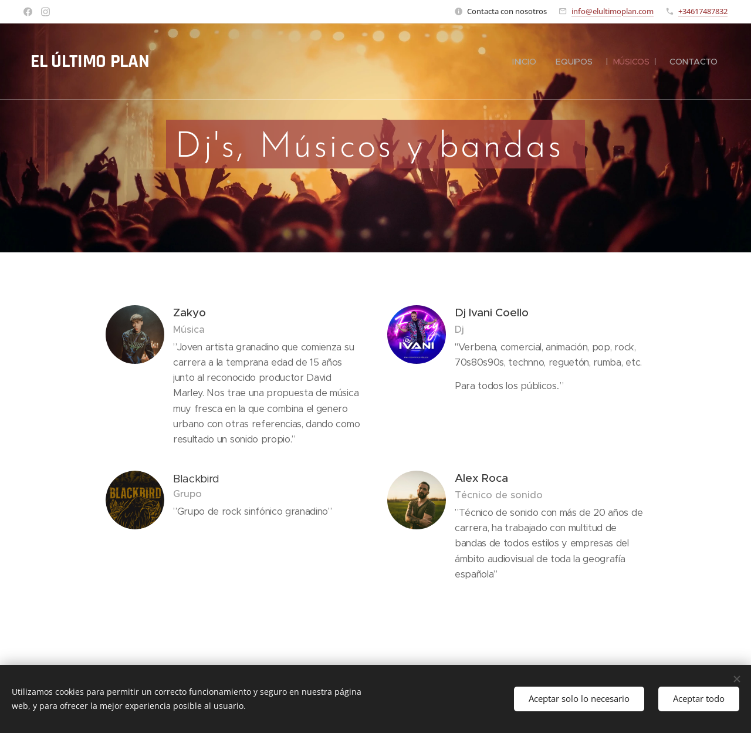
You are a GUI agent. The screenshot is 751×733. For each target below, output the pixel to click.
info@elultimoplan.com (612, 11)
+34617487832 (703, 11)
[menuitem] (522, 61)
